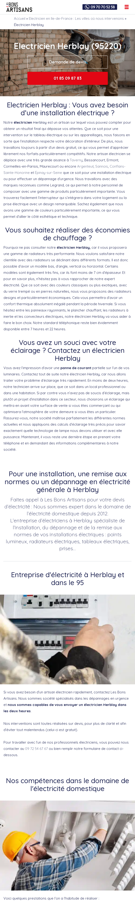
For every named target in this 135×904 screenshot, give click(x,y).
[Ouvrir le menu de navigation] (127, 7)
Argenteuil (85, 166)
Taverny (76, 160)
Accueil (19, 18)
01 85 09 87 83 (68, 78)
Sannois (101, 166)
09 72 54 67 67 (36, 748)
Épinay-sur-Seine (48, 172)
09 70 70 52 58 (103, 7)
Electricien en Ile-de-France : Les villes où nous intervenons (76, 18)
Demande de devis (67, 62)
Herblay (40, 122)
